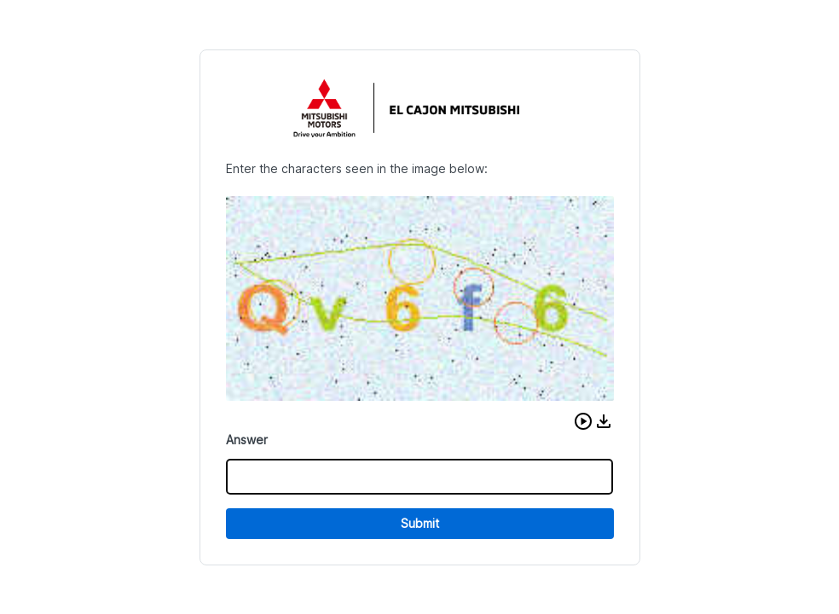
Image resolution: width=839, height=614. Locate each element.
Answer (247, 439)
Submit (420, 523)
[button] (583, 421)
